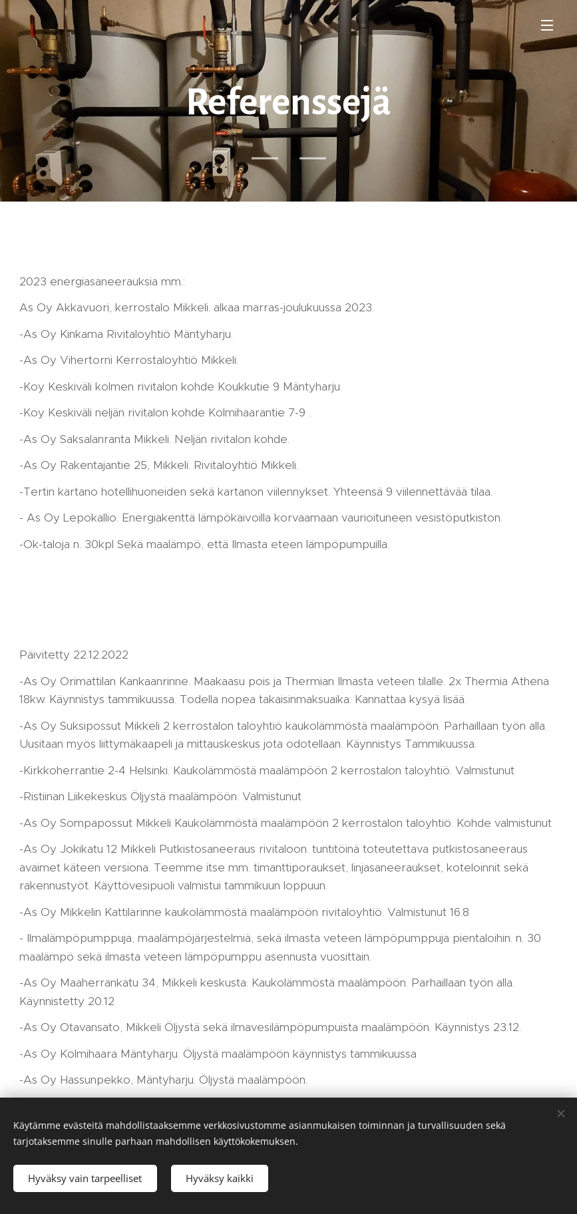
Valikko (547, 25)
